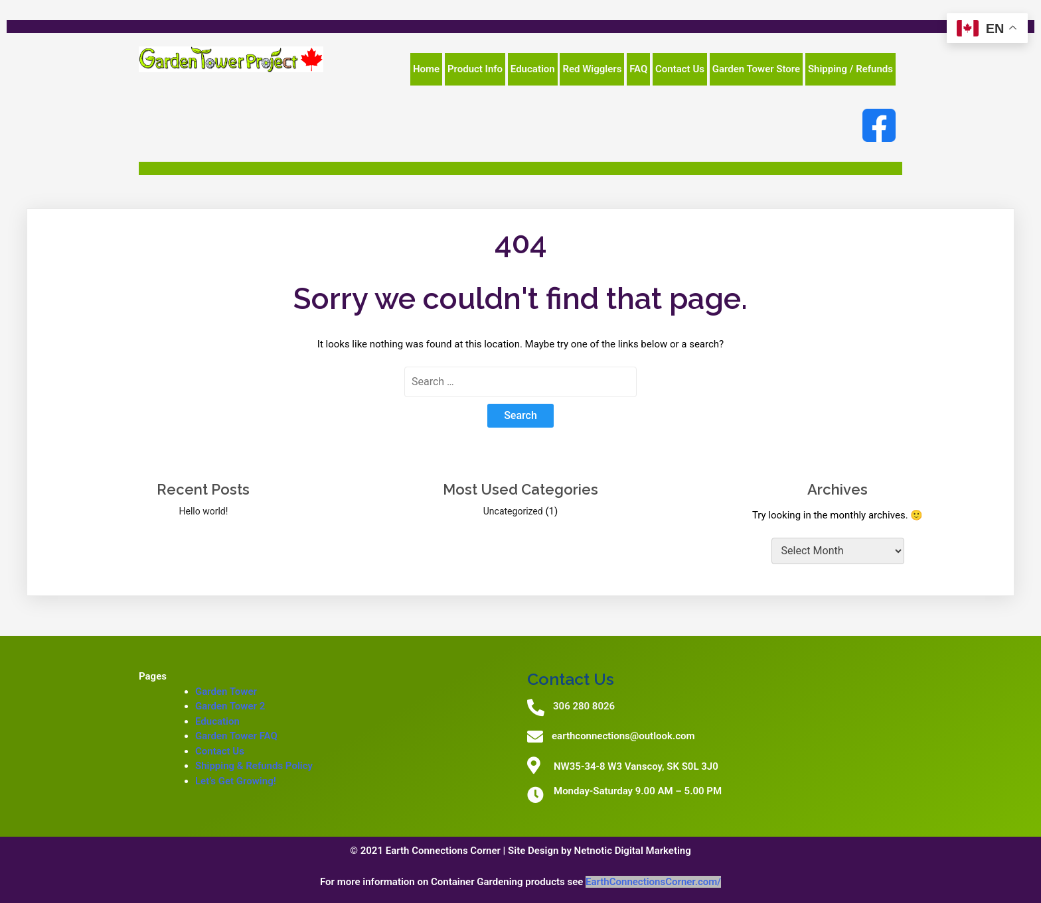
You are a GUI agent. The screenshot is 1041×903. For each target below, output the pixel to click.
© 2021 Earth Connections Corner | (429, 851)
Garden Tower (226, 691)
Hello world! (203, 511)
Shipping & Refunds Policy (254, 766)
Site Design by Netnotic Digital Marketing (599, 851)
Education (217, 721)
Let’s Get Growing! (235, 781)
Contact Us (219, 751)
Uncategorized (513, 511)
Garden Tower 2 (230, 706)
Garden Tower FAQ (236, 736)
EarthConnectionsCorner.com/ (653, 882)
